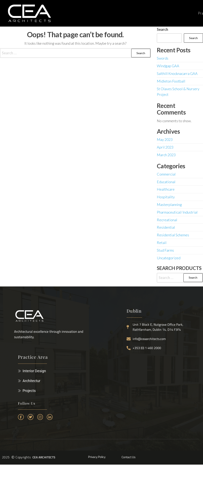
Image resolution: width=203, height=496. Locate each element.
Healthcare (166, 189)
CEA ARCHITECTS (43, 457)
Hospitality (166, 197)
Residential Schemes (173, 235)
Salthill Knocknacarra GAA (177, 73)
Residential (166, 227)
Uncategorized (168, 258)
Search (162, 29)
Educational (166, 182)
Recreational (167, 220)
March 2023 (166, 155)
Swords (162, 58)
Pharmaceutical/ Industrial (177, 212)
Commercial (166, 174)
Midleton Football (171, 81)
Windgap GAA (168, 66)
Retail (162, 242)
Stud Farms (165, 250)
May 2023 (165, 139)
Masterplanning (169, 204)
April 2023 (165, 147)
